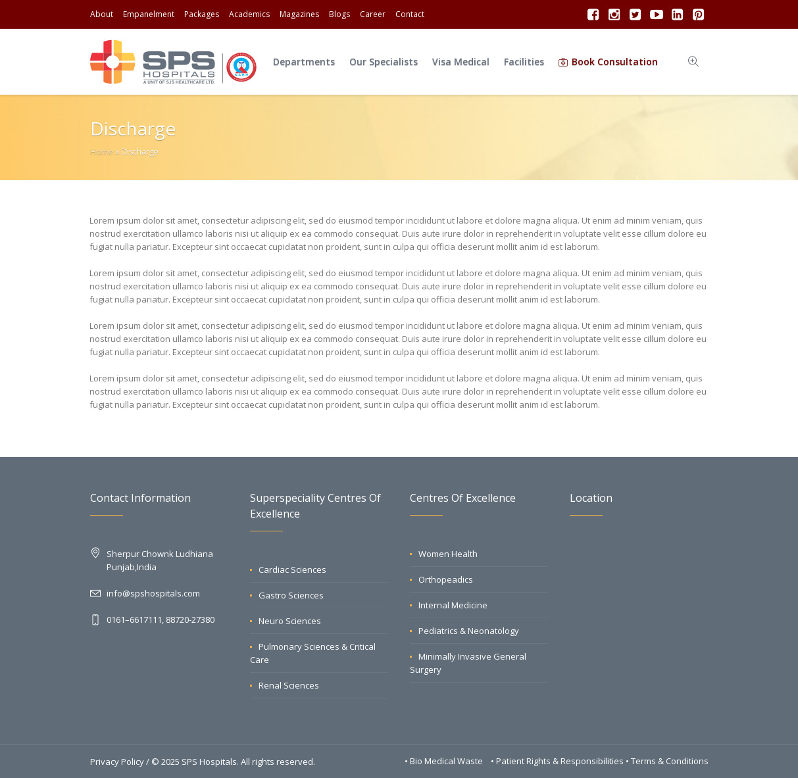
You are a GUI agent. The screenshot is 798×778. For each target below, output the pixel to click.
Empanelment (148, 14)
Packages (201, 14)
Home (101, 151)
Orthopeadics (445, 579)
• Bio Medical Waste (445, 761)
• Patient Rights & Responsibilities (558, 761)
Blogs (339, 14)
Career (373, 14)
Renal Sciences (289, 685)
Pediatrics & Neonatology (468, 631)
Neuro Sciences (290, 621)
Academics (249, 14)
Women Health (448, 554)
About (101, 14)
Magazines (299, 14)
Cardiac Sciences (292, 569)
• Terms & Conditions (667, 761)
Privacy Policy (117, 761)
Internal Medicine (452, 605)
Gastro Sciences (291, 595)
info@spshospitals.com (153, 593)
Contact (409, 14)
